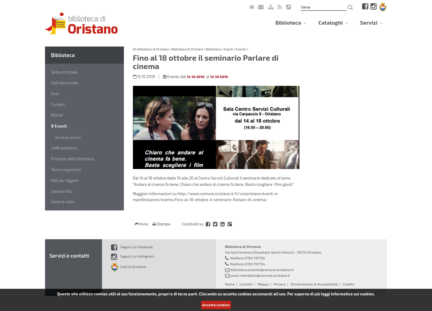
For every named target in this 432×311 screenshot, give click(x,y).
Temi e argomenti (66, 169)
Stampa (161, 224)
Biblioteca (290, 22)
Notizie (57, 115)
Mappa (263, 284)
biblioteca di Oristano (153, 49)
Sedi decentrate (64, 82)
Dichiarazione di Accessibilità (314, 284)
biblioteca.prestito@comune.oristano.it (262, 269)
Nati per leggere (65, 180)
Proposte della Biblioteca (72, 158)
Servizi (371, 22)
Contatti (58, 104)
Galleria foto (61, 191)
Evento (241, 49)
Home (230, 284)
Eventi (59, 125)
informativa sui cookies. (353, 293)
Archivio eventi (68, 137)
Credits (348, 284)
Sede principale (64, 72)
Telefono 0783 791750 (247, 258)
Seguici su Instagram (132, 256)
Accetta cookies (216, 305)
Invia (142, 224)
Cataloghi (333, 22)
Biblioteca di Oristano (187, 49)
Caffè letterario (64, 148)
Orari (55, 93)
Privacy (280, 284)
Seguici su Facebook (132, 247)
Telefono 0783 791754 (247, 264)
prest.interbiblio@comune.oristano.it (260, 275)
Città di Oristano (128, 266)
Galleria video (62, 201)
